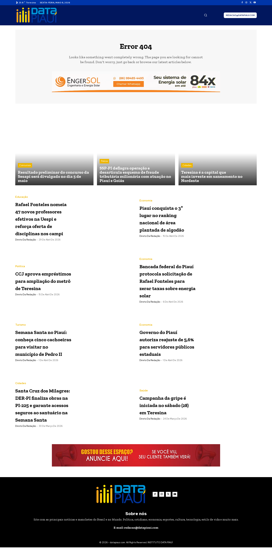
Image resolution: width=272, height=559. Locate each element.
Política (20, 262)
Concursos (25, 167)
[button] (205, 15)
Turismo (20, 328)
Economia (145, 199)
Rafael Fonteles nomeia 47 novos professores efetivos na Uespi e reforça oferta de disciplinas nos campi (42, 221)
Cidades (186, 167)
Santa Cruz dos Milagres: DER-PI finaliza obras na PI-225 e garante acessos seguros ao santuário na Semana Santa (42, 416)
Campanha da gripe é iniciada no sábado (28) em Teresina (163, 415)
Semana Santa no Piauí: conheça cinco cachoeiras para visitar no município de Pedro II (42, 353)
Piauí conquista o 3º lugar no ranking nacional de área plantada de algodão (166, 221)
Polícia (104, 163)
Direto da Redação (25, 249)
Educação (21, 192)
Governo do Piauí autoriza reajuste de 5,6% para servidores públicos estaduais (166, 353)
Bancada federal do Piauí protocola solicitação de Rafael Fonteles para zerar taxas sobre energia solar (165, 287)
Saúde (143, 398)
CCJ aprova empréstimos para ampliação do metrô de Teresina (40, 283)
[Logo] (36, 15)
